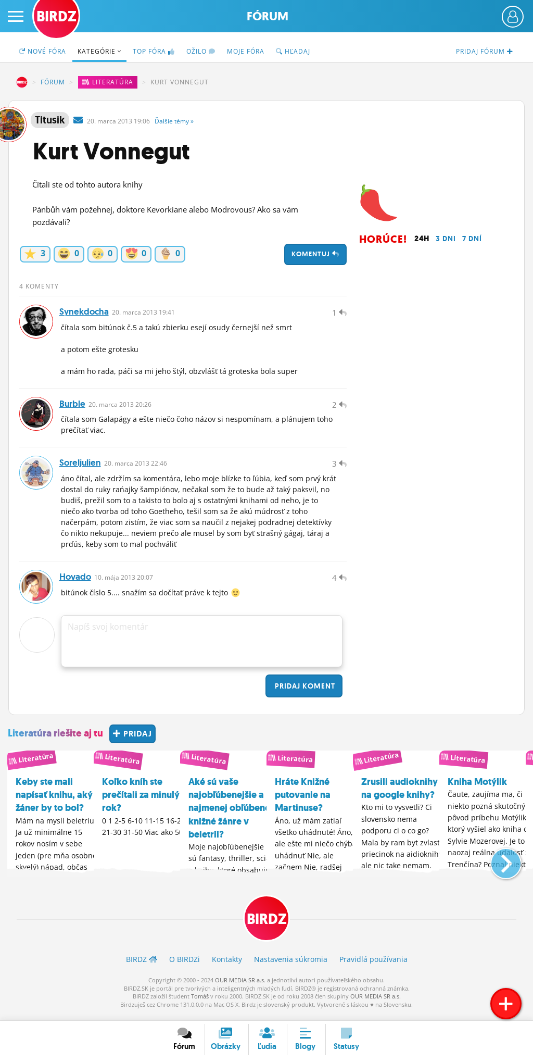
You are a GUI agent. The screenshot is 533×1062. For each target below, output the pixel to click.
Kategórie (99, 51)
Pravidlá (373, 966)
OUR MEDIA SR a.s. (240, 987)
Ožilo (200, 51)
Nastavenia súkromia (290, 966)
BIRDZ (22, 82)
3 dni (446, 238)
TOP (154, 51)
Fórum (267, 16)
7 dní (472, 238)
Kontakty (227, 966)
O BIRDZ (184, 966)
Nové (42, 51)
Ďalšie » (174, 121)
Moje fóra (245, 51)
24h (421, 238)
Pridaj (304, 692)
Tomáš (200, 1003)
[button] (497, 865)
